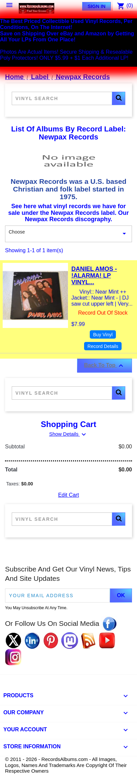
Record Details (102, 346)
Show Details (68, 434)
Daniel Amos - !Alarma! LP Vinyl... (94, 276)
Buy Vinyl (103, 334)
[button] (118, 98)
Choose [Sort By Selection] (68, 234)
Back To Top (104, 366)
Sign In (96, 6)
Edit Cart (68, 495)
